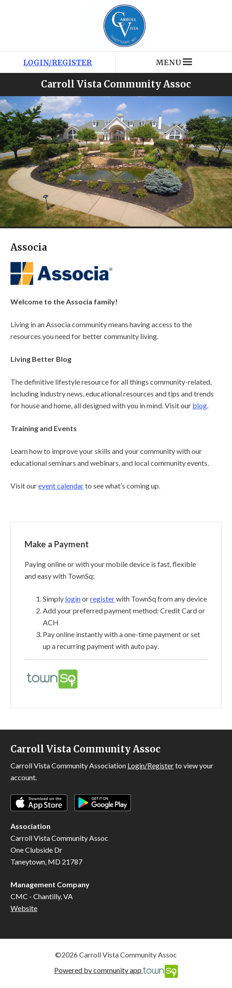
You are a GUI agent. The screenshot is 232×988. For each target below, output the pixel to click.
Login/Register (57, 62)
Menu (174, 62)
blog (199, 405)
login (73, 598)
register (102, 598)
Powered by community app (116, 971)
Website (23, 908)
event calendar (61, 485)
